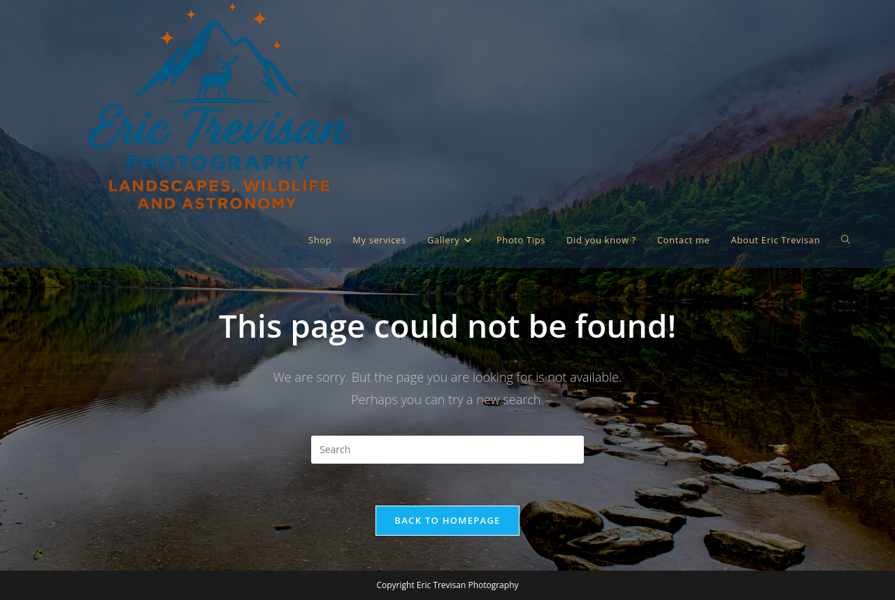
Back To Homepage (447, 520)
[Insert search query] (447, 450)
